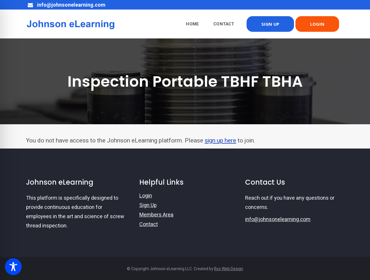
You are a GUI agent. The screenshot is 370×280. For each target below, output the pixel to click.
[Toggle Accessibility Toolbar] (13, 267)
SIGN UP (270, 24)
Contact (148, 224)
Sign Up (148, 205)
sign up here (220, 140)
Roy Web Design (228, 269)
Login (145, 196)
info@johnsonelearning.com (277, 219)
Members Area (156, 215)
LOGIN (317, 24)
